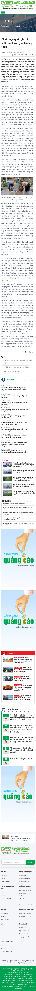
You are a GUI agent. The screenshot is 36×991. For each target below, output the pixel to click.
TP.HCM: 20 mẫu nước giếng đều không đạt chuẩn (14, 403)
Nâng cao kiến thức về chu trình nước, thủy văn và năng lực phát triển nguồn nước (13, 389)
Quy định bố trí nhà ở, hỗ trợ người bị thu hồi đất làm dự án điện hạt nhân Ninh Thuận (22, 717)
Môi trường (22, 899)
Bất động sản (22, 893)
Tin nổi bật (4, 460)
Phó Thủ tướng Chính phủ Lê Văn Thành (16, 367)
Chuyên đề (23, 924)
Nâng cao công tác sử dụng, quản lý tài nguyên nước (13, 416)
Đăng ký (30, 862)
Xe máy (3, 948)
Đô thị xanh (22, 896)
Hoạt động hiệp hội (6, 881)
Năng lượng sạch (10, 709)
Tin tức (3, 872)
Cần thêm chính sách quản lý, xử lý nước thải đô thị (14, 396)
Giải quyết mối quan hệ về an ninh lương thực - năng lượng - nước (14, 423)
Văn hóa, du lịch (5, 919)
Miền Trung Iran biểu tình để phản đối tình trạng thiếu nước (14, 410)
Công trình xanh (23, 934)
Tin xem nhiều (6, 501)
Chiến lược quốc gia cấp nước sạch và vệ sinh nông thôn (17, 362)
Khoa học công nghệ (26, 909)
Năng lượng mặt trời (24, 878)
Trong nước (14, 836)
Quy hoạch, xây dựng (25, 890)
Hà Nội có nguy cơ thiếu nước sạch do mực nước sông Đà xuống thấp (13, 436)
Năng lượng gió (23, 875)
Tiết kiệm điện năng (24, 928)
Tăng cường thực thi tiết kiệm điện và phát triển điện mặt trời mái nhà (21, 750)
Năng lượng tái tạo (24, 881)
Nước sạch (22, 902)
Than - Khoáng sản (6, 898)
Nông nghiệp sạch (24, 937)
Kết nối (3, 909)
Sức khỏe (3, 916)
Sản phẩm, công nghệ (25, 913)
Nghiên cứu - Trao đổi (25, 916)
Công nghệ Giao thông (7, 951)
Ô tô (2, 945)
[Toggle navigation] (3, 12)
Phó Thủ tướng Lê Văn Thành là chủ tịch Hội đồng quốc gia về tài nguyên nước (14, 451)
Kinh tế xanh (4, 913)
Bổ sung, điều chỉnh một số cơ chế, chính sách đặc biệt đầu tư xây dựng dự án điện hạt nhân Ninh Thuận (21, 729)
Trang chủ (5, 26)
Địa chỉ (12, 963)
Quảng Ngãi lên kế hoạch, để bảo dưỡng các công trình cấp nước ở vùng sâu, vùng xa (14, 444)
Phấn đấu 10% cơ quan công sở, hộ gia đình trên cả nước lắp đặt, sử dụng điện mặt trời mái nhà (21, 739)
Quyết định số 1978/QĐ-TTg (11, 371)
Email (30, 963)
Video (3, 924)
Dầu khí (3, 895)
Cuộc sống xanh (16, 26)
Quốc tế (3, 878)
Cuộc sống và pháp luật (25, 905)
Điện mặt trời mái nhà (25, 931)
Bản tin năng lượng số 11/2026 (21, 759)
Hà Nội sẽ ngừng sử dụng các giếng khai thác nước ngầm (14, 430)
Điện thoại (21, 963)
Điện (2, 892)
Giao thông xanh (7, 941)
